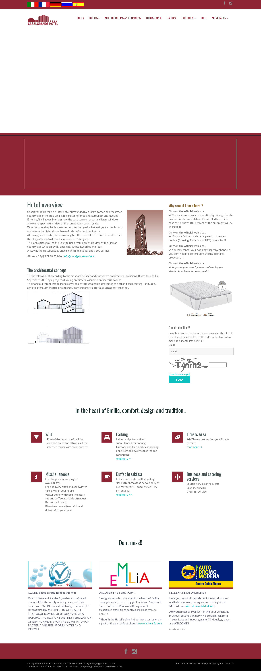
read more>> (123, 458)
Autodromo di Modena (199, 606)
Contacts (189, 18)
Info (203, 18)
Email (172, 344)
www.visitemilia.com (149, 623)
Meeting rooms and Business (123, 18)
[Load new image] (179, 374)
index (80, 18)
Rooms (94, 18)
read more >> (195, 447)
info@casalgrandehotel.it (78, 256)
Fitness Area (153, 18)
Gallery (171, 18)
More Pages (220, 18)
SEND (179, 379)
